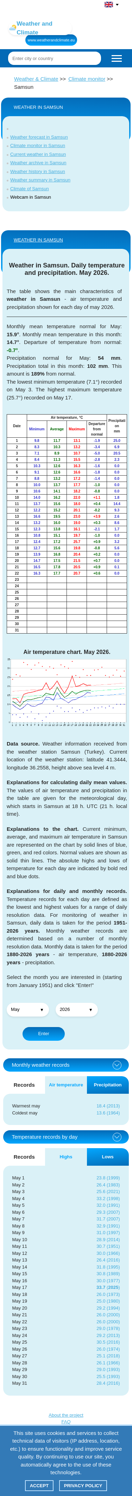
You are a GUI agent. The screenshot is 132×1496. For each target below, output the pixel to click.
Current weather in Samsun (38, 154)
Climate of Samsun (29, 188)
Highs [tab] (65, 1156)
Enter (43, 1033)
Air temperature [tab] (66, 1084)
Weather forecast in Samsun (39, 137)
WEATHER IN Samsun (38, 240)
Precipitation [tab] (108, 1084)
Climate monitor (86, 79)
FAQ (65, 1421)
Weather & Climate (36, 79)
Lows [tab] (108, 1156)
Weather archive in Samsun (38, 162)
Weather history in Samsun (37, 171)
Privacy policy (83, 1485)
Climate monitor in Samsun (37, 145)
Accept (39, 1485)
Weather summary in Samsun (40, 180)
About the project (66, 1415)
